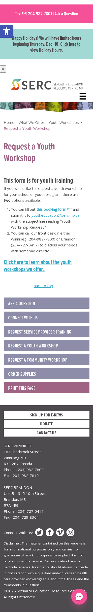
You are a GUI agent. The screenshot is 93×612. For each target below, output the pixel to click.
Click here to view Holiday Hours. (55, 46)
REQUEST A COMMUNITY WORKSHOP (37, 359)
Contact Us (46, 433)
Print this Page (21, 388)
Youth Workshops (64, 122)
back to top (43, 285)
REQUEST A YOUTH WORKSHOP (33, 345)
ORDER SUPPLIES (22, 374)
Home (9, 122)
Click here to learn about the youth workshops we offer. (38, 265)
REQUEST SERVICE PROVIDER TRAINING (39, 331)
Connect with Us (23, 317)
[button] (6, 31)
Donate (46, 424)
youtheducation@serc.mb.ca (55, 215)
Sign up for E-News (46, 415)
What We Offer (31, 122)
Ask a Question (66, 13)
